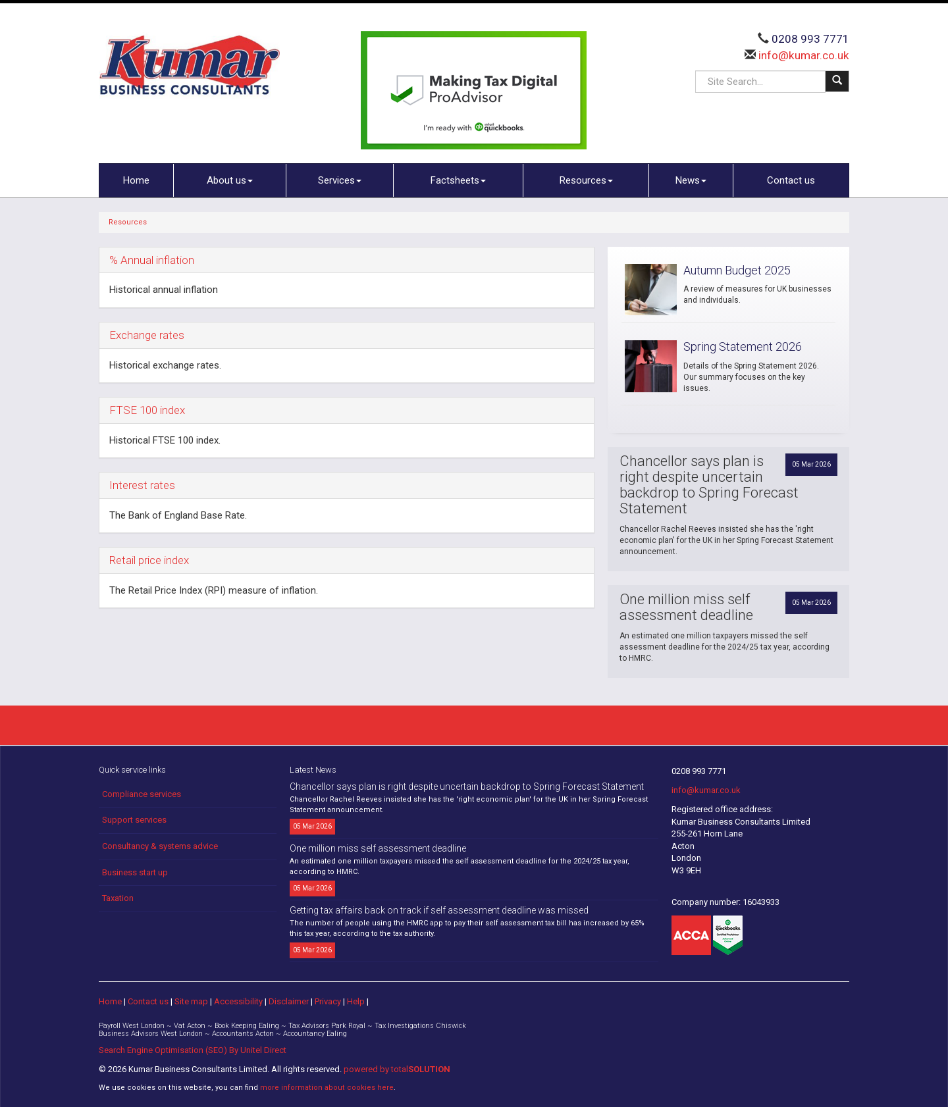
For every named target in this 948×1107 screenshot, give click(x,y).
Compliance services (141, 794)
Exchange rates (146, 335)
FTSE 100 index (147, 410)
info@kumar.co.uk (802, 55)
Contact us (791, 180)
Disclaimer (289, 1001)
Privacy (328, 1001)
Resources (586, 180)
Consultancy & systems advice (160, 846)
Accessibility (238, 1001)
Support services (134, 820)
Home (136, 180)
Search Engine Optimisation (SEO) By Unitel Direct (192, 1050)
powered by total (397, 1069)
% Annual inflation (151, 260)
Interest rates (142, 485)
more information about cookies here (327, 1087)
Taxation (118, 898)
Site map (191, 1001)
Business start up (135, 872)
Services (339, 180)
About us (230, 180)
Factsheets (458, 180)
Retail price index (149, 560)
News (690, 180)
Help (356, 1001)
